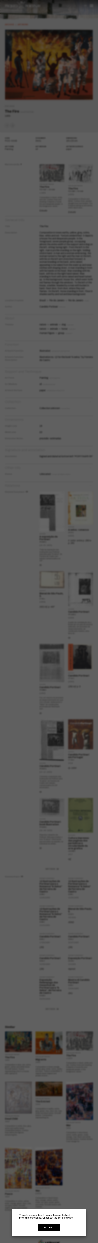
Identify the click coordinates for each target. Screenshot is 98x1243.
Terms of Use (65, 1217)
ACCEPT (49, 1227)
